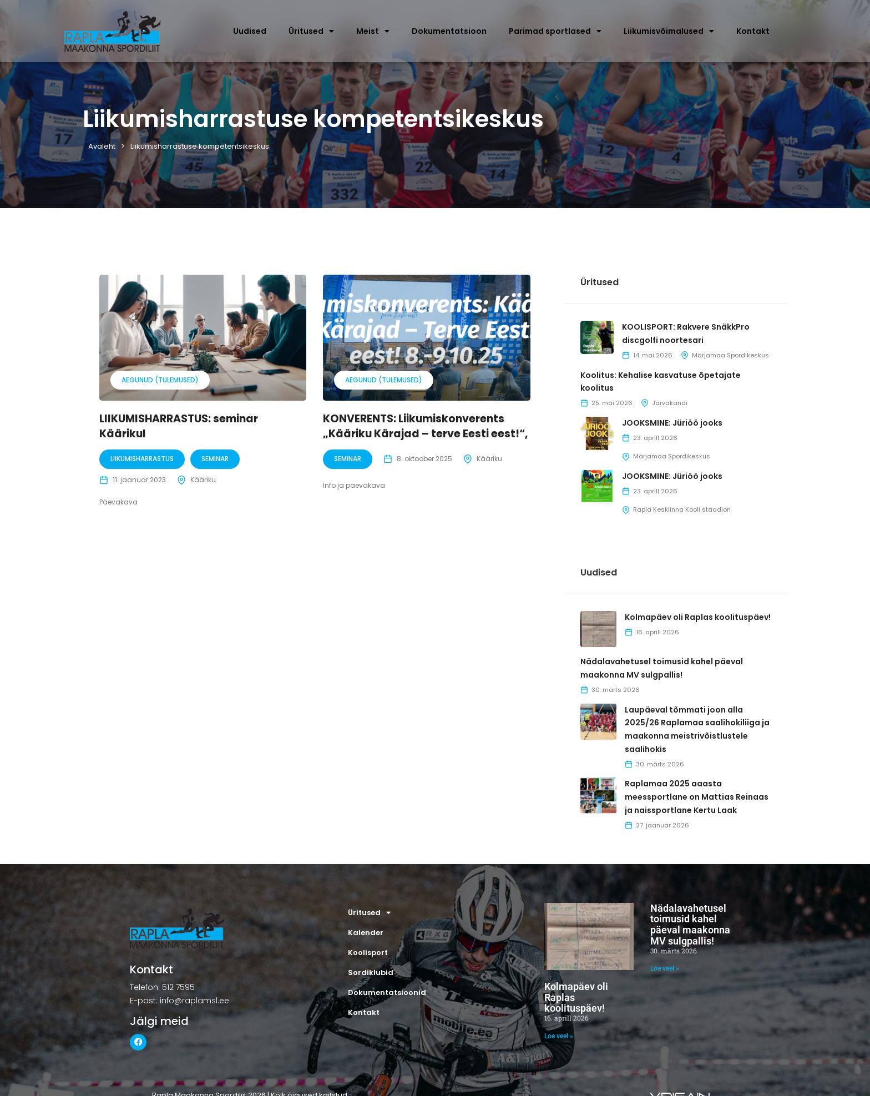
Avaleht (101, 146)
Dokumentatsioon (449, 31)
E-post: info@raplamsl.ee (179, 1000)
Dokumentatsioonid (387, 992)
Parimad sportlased (555, 31)
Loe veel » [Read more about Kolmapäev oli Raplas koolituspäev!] (558, 1036)
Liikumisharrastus (142, 458)
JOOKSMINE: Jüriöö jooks (672, 422)
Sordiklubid (370, 972)
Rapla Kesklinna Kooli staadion (682, 509)
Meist (373, 31)
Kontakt (753, 31)
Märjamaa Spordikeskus (730, 355)
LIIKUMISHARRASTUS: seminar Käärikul (178, 426)
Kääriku (203, 479)
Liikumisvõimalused (669, 31)
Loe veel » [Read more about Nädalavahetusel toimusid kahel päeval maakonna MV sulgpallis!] (664, 968)
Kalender (365, 932)
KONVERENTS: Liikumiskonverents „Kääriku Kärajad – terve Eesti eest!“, (425, 426)
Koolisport (368, 952)
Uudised (249, 31)
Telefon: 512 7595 (162, 987)
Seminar (215, 458)
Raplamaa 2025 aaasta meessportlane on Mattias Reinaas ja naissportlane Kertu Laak (696, 797)
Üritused (311, 31)
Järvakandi (669, 402)
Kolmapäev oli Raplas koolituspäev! (698, 617)
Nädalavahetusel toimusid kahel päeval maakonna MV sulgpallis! (690, 924)
